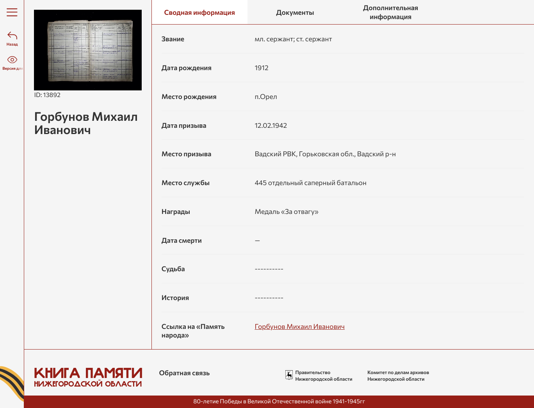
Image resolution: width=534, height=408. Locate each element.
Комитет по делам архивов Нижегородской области (398, 375)
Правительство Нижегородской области (323, 375)
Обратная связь (184, 372)
